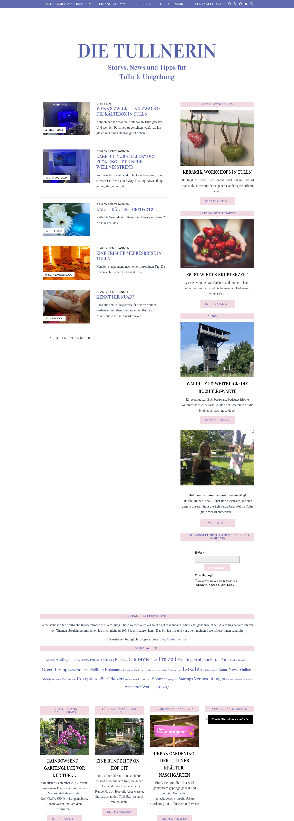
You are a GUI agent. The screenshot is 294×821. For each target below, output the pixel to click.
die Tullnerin (172, 4)
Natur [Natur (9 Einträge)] (222, 669)
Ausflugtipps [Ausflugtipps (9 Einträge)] (66, 659)
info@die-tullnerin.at (173, 639)
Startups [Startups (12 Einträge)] (185, 678)
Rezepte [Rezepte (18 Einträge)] (85, 679)
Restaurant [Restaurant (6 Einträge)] (69, 679)
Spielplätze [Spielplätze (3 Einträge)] (172, 679)
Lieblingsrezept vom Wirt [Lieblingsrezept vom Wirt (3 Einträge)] (156, 670)
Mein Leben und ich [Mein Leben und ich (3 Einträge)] (208, 670)
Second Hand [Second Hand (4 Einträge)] (132, 679)
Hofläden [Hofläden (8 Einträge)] (97, 670)
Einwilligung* (204, 575)
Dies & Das (104, 103)
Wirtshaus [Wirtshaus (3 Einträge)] (248, 679)
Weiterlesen (217, 522)
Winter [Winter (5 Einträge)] (239, 679)
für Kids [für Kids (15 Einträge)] (221, 659)
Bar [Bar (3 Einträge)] (78, 660)
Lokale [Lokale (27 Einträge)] (191, 669)
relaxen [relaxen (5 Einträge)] (56, 679)
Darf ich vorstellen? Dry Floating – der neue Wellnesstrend (125, 162)
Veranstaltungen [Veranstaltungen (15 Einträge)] (209, 678)
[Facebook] (240, 4)
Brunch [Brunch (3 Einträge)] (124, 660)
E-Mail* (199, 552)
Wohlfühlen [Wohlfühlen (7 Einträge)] (133, 687)
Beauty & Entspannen (112, 151)
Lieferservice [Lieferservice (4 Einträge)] (175, 670)
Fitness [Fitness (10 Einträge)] (152, 659)
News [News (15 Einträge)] (233, 669)
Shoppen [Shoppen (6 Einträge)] (145, 679)
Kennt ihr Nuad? (115, 297)
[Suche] (251, 4)
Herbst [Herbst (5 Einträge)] (85, 670)
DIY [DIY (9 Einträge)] (141, 659)
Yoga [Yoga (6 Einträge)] (165, 687)
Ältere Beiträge (73, 338)
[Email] (246, 4)
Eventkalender (207, 4)
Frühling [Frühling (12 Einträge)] (185, 659)
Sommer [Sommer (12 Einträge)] (159, 678)
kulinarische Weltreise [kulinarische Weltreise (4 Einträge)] (132, 670)
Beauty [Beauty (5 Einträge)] (85, 660)
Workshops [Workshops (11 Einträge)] (151, 686)
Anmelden (216, 567)
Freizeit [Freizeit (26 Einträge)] (167, 659)
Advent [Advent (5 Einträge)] (50, 660)
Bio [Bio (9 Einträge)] (118, 659)
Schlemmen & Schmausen (68, 4)
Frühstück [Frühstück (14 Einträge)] (203, 659)
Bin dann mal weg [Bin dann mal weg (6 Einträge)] (102, 660)
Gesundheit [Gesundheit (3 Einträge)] (243, 660)
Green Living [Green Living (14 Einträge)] (54, 669)
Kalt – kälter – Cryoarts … (127, 209)
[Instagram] (229, 4)
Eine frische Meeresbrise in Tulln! (129, 255)
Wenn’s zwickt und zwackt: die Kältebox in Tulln (128, 111)
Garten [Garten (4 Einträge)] (233, 660)
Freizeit (145, 4)
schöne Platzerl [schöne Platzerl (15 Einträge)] (109, 678)
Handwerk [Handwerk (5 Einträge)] (74, 670)
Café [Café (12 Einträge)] (133, 659)
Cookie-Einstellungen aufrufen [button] (230, 719)
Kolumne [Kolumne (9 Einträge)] (112, 669)
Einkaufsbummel (114, 4)
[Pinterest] (235, 4)
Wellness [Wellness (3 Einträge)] (230, 679)
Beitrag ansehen (217, 201)
